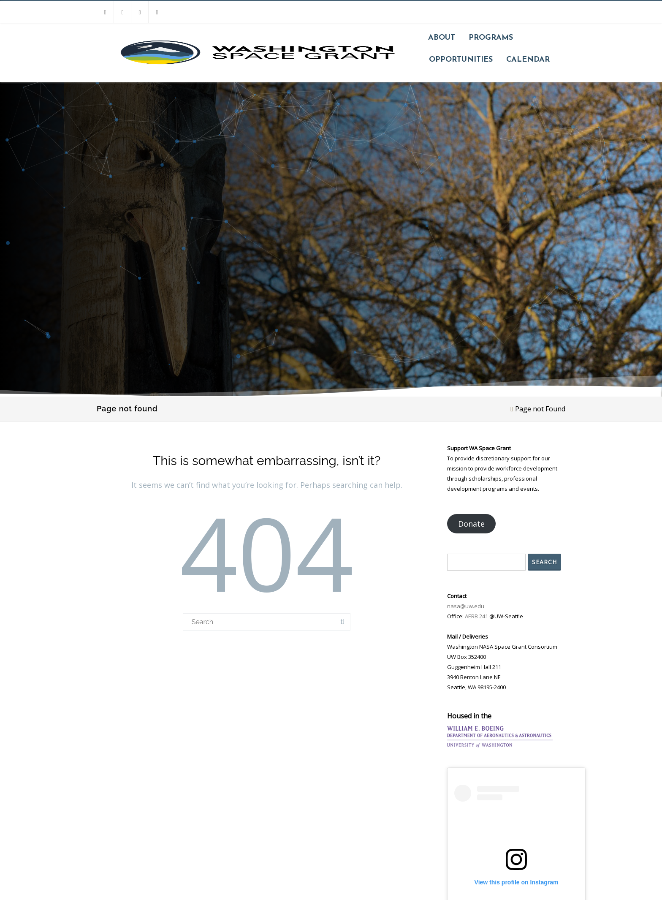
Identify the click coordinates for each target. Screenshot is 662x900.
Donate (471, 524)
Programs (491, 38)
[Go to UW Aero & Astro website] (500, 737)
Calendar (528, 60)
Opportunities (461, 60)
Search (544, 562)
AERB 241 (476, 616)
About (441, 38)
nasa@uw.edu (465, 606)
